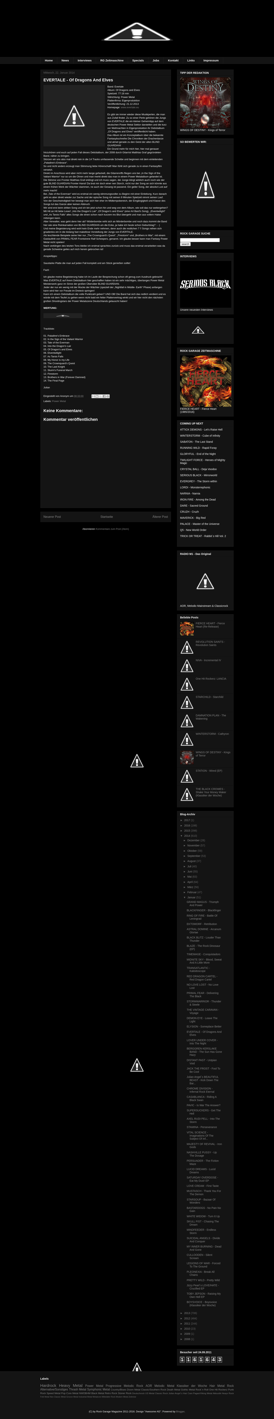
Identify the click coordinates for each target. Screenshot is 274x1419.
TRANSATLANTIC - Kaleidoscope (198, 969)
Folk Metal (44, 1397)
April (190, 881)
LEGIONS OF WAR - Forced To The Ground (203, 1265)
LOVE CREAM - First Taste (203, 1185)
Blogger (180, 1411)
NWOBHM (85, 1393)
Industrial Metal (85, 1397)
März (190, 887)
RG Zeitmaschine (112, 60)
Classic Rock (161, 1393)
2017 (187, 820)
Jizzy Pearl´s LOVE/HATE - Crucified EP (203, 1287)
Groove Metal (72, 1397)
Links (191, 60)
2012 (187, 1318)
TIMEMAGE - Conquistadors (203, 954)
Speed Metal (53, 1393)
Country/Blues (118, 1389)
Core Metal (72, 1393)
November (193, 845)
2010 (187, 1328)
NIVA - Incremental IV (208, 660)
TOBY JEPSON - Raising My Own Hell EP (204, 1295)
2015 (187, 830)
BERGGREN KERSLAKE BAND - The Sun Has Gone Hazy (204, 1052)
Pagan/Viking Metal (202, 1393)
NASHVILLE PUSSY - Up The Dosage (202, 1154)
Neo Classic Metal (58, 1397)
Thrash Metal (77, 1389)
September (194, 855)
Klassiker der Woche (192, 1385)
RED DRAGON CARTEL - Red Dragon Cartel (202, 978)
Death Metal (173, 1389)
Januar (191, 897)
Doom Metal (133, 1389)
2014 (187, 835)
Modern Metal (122, 1397)
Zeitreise (132, 1397)
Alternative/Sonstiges (54, 1389)
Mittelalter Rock (109, 1397)
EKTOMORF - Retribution (202, 924)
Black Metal (97, 1393)
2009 (187, 1333)
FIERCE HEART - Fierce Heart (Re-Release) (210, 625)
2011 (187, 1323)
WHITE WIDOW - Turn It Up (203, 1216)
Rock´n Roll (202, 1389)
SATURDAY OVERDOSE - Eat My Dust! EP (202, 1179)
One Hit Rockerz (218, 1389)
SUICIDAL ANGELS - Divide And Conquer (203, 1240)
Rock (230, 1385)
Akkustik (217, 1393)
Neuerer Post (52, 516)
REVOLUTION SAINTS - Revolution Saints (210, 643)
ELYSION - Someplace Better (204, 1026)
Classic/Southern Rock (153, 1389)
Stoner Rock (124, 1393)
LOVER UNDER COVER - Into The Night (202, 1042)
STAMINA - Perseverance (202, 1127)
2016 (187, 825)
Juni (190, 871)
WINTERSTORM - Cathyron (212, 733)
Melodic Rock (133, 1385)
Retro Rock (111, 1393)
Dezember (193, 840)
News (65, 60)
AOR (149, 1385)
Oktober (192, 850)
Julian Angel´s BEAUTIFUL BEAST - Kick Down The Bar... (203, 1080)
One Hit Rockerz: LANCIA (211, 678)
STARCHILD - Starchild (209, 696)
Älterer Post (160, 516)
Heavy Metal (71, 1385)
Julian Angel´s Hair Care (180, 1393)
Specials (138, 60)
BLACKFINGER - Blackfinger (204, 910)
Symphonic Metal (98, 1389)
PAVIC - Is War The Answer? (203, 1105)
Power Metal (59, 401)
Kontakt (173, 60)
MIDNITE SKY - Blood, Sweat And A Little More (204, 961)
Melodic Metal (164, 1385)
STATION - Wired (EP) (209, 770)
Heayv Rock (228, 1393)
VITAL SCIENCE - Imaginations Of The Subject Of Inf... (200, 1135)
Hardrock (48, 1385)
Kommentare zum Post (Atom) (112, 529)
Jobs (156, 60)
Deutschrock (138, 1393)
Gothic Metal (188, 1389)
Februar (192, 892)
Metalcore (97, 1397)
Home (49, 60)
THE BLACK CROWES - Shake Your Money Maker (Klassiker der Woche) (211, 792)
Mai (189, 876)
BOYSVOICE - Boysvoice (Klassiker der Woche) (202, 1304)
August (191, 861)
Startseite (106, 516)
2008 (187, 1339)
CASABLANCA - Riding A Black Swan (202, 1098)
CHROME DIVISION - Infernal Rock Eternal (200, 1090)
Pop (63, 1393)
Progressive (113, 1385)
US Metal (149, 1393)
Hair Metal (217, 1385)
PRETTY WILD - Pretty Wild (203, 1280)
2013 (187, 1313)
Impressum (211, 60)
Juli (189, 866)
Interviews (84, 60)
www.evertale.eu (130, 107)
